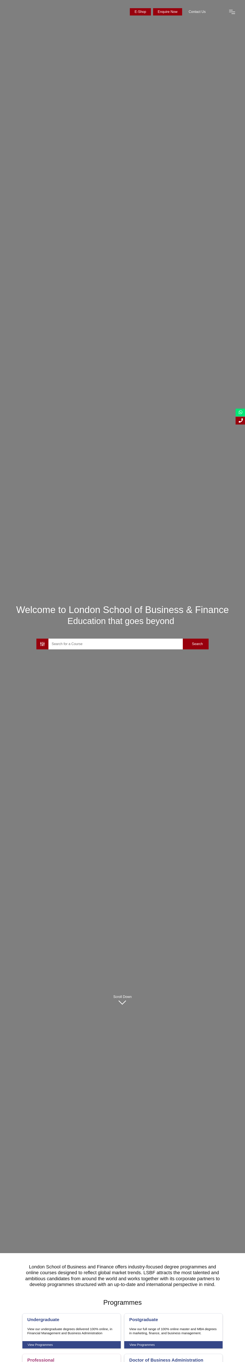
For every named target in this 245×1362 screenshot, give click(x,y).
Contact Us (197, 12)
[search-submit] (196, 644)
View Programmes (40, 1345)
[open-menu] (232, 12)
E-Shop (140, 12)
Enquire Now (168, 12)
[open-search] (217, 12)
